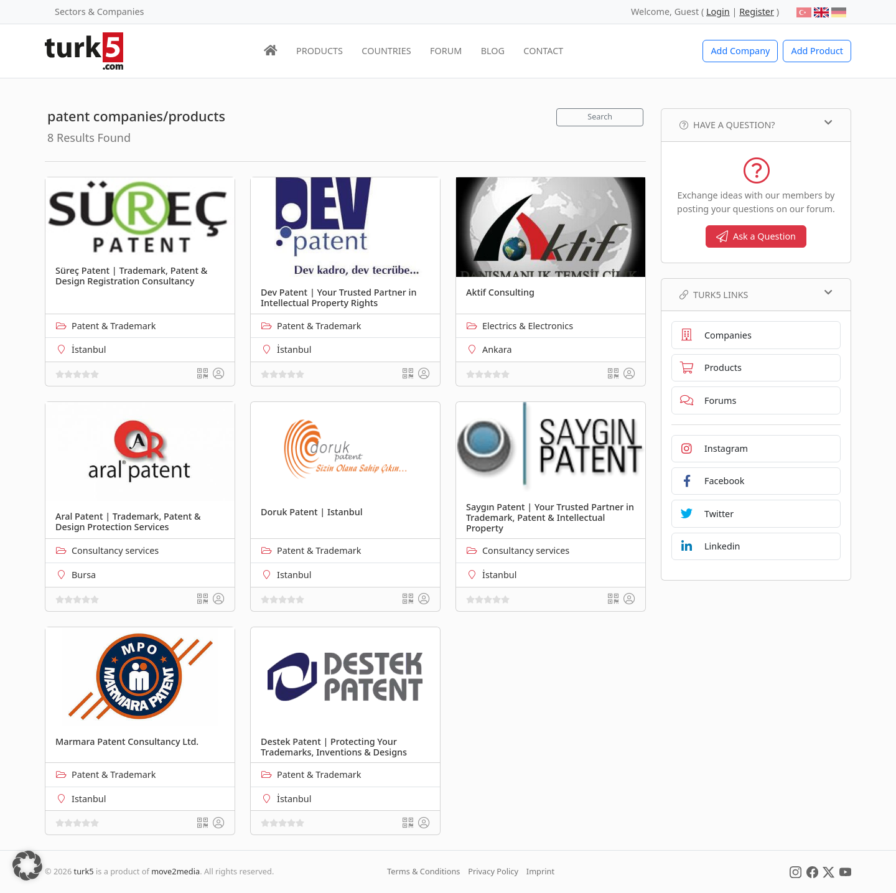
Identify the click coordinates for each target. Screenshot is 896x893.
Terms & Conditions (423, 871)
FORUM (446, 51)
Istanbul (294, 575)
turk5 (84, 871)
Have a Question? (756, 124)
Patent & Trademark (114, 326)
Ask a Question (756, 236)
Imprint (540, 871)
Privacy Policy (493, 871)
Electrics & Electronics (527, 326)
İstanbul (89, 349)
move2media (175, 871)
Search (599, 116)
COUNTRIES (386, 51)
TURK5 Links (756, 294)
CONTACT (543, 51)
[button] (27, 865)
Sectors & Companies (99, 11)
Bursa (84, 575)
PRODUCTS (319, 51)
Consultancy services (115, 550)
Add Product (817, 51)
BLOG (493, 51)
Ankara (497, 349)
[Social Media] (795, 871)
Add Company (740, 51)
